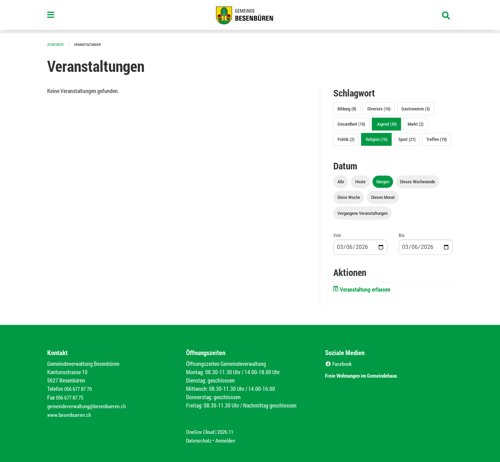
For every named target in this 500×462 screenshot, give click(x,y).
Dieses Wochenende (417, 181)
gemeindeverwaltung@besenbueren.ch (89, 405)
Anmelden (228, 438)
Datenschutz (199, 438)
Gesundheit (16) (351, 123)
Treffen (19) (436, 139)
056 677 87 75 (71, 396)
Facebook (339, 363)
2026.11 (228, 430)
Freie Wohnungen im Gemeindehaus (371, 374)
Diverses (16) (379, 108)
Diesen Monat (383, 197)
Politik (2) (346, 139)
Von (337, 235)
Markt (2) (416, 123)
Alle (341, 181)
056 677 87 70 (79, 388)
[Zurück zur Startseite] (250, 16)
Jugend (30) (386, 123)
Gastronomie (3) (415, 108)
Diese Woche (349, 197)
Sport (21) (407, 139)
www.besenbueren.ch (70, 413)
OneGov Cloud (201, 430)
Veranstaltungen (90, 44)
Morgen (382, 181)
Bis (402, 235)
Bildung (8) (347, 108)
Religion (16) (377, 139)
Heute (360, 181)
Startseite (56, 44)
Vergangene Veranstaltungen (363, 213)
